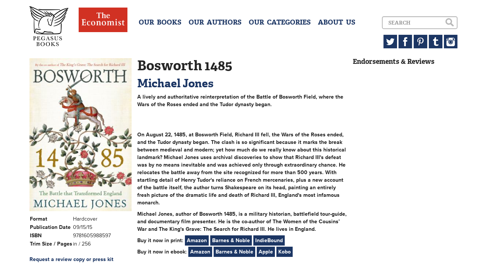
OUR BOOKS (160, 22)
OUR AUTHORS (215, 22)
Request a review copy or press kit (71, 259)
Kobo (284, 252)
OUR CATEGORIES (280, 22)
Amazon (197, 240)
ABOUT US (336, 22)
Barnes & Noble (231, 240)
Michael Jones (175, 83)
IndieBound (269, 240)
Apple (266, 252)
